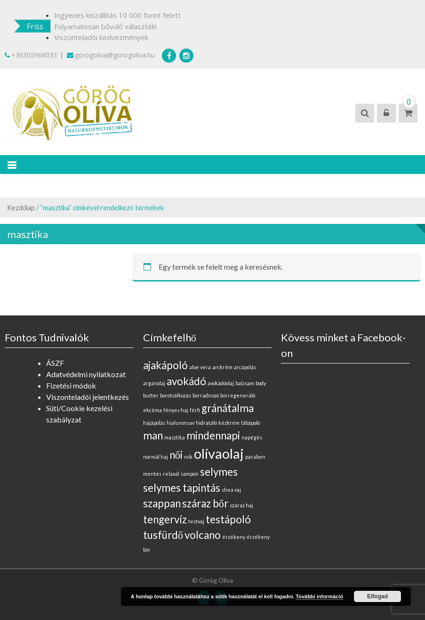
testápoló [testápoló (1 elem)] (228, 519)
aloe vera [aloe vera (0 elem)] (200, 367)
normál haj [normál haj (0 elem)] (155, 457)
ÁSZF (55, 362)
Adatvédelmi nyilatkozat (86, 374)
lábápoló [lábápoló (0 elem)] (250, 423)
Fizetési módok (71, 385)
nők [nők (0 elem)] (188, 457)
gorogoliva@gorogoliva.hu (111, 54)
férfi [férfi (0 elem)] (195, 410)
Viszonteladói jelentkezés (87, 396)
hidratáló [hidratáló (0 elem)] (206, 423)
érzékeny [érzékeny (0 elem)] (233, 537)
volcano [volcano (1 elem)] (202, 535)
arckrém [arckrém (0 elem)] (222, 367)
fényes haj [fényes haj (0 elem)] (175, 410)
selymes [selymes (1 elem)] (219, 471)
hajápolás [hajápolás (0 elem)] (154, 423)
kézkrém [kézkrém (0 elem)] (229, 423)
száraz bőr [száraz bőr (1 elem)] (205, 503)
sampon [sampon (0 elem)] (190, 474)
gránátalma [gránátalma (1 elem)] (227, 408)
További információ (319, 596)
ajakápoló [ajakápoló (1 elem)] (165, 365)
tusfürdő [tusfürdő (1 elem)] (163, 535)
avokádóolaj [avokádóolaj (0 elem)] (221, 383)
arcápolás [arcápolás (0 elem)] (245, 367)
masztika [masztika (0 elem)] (174, 437)
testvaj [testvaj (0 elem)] (196, 521)
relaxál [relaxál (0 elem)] (171, 474)
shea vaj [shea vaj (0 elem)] (231, 490)
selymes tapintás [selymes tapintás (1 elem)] (181, 487)
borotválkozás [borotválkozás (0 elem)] (175, 395)
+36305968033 (31, 54)
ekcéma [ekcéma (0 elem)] (152, 410)
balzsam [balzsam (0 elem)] (244, 383)
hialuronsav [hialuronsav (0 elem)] (180, 423)
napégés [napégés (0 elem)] (251, 437)
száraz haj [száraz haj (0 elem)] (241, 505)
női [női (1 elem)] (176, 454)
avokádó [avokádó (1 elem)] (186, 381)
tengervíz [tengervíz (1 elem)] (165, 519)
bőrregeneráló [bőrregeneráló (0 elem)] (237, 395)
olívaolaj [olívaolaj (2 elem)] (219, 453)
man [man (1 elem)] (153, 435)
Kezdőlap (21, 207)
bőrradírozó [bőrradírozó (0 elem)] (205, 395)
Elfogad (377, 596)
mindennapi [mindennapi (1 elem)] (213, 435)
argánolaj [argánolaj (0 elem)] (154, 383)
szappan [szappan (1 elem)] (162, 503)
